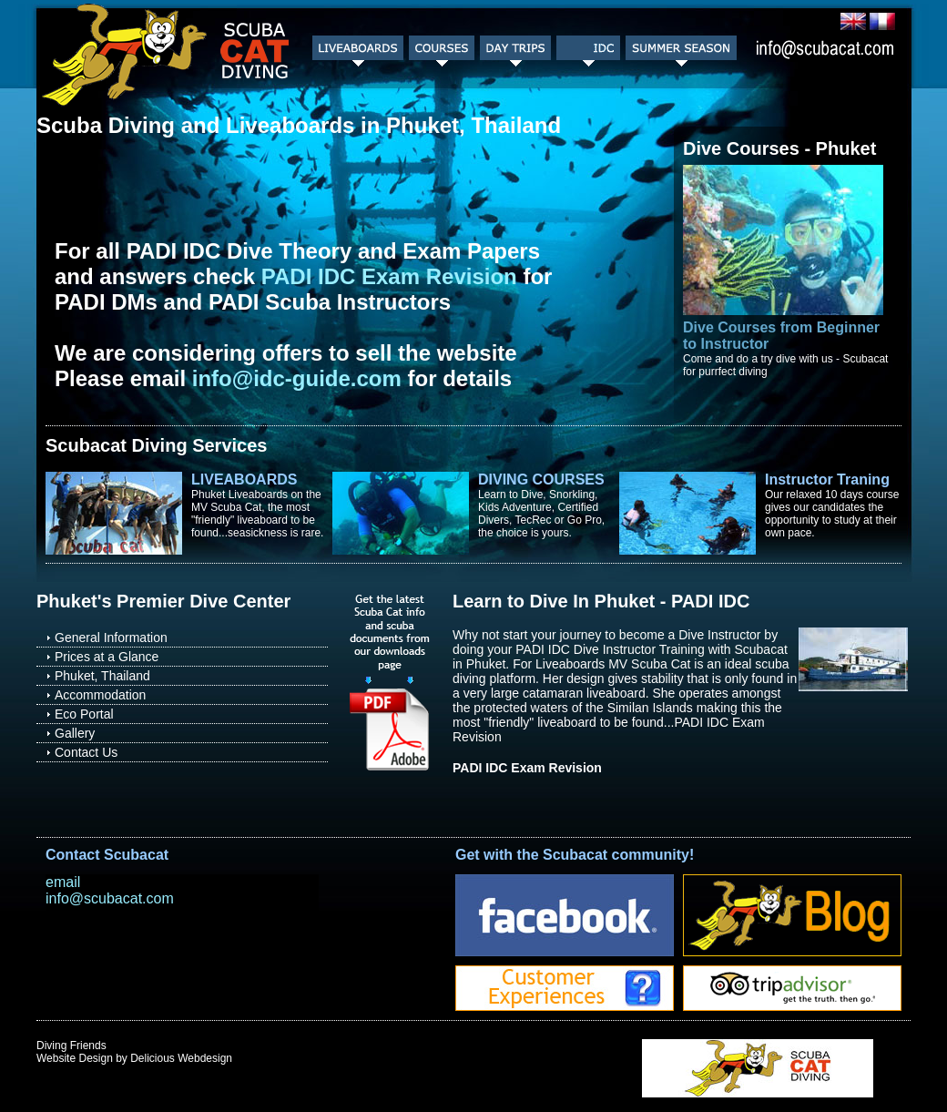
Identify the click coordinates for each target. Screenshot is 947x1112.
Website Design (74, 1058)
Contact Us (86, 752)
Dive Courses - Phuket (779, 148)
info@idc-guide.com (297, 378)
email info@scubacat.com (110, 890)
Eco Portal (84, 714)
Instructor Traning (827, 479)
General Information (111, 637)
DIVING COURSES (541, 479)
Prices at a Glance (106, 656)
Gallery (75, 733)
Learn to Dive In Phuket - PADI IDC (601, 601)
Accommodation (100, 695)
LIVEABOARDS (244, 479)
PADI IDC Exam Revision (389, 276)
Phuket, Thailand (102, 675)
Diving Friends (71, 1045)
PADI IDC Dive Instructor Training (609, 649)
